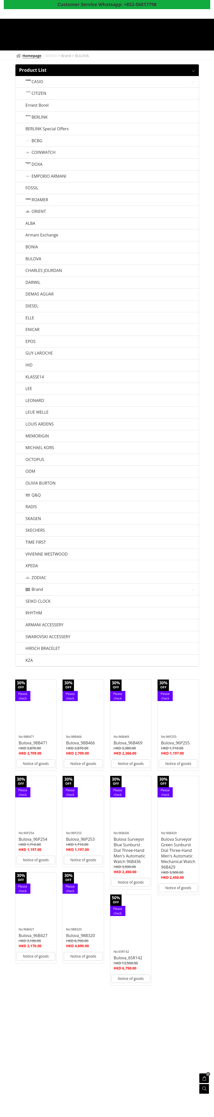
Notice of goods (36, 763)
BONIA (32, 247)
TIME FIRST (36, 542)
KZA (29, 660)
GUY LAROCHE (39, 353)
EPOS (31, 341)
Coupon (72, 43)
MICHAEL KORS (40, 448)
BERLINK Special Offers (47, 129)
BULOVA (33, 259)
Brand (37, 589)
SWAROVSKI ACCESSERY (48, 637)
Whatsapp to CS (151, 43)
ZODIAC (39, 578)
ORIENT (39, 211)
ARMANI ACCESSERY (45, 625)
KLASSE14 (35, 377)
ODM (30, 471)
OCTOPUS (35, 459)
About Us (97, 43)
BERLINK (40, 117)
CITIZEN (39, 93)
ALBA (30, 223)
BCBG (37, 141)
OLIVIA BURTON (41, 483)
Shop (184, 35)
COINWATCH (44, 152)
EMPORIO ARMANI (49, 176)
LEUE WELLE (37, 412)
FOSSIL (32, 188)
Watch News (128, 35)
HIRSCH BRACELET (43, 648)
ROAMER (40, 200)
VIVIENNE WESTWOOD (47, 554)
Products (159, 35)
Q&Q (36, 495)
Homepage (75, 35)
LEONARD (35, 400)
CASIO (37, 82)
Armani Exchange (42, 235)
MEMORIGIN (37, 436)
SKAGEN (33, 519)
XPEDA (32, 566)
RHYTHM (34, 613)
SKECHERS (35, 530)
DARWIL (33, 282)
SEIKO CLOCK (38, 601)
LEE (29, 389)
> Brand (65, 55)
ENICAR (33, 329)
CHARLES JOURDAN (44, 270)
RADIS (31, 507)
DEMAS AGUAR (40, 294)
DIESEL (32, 306)
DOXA (37, 164)
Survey (120, 43)
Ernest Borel (37, 105)
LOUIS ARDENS (40, 424)
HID (29, 365)
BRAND (101, 35)
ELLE (30, 318)
